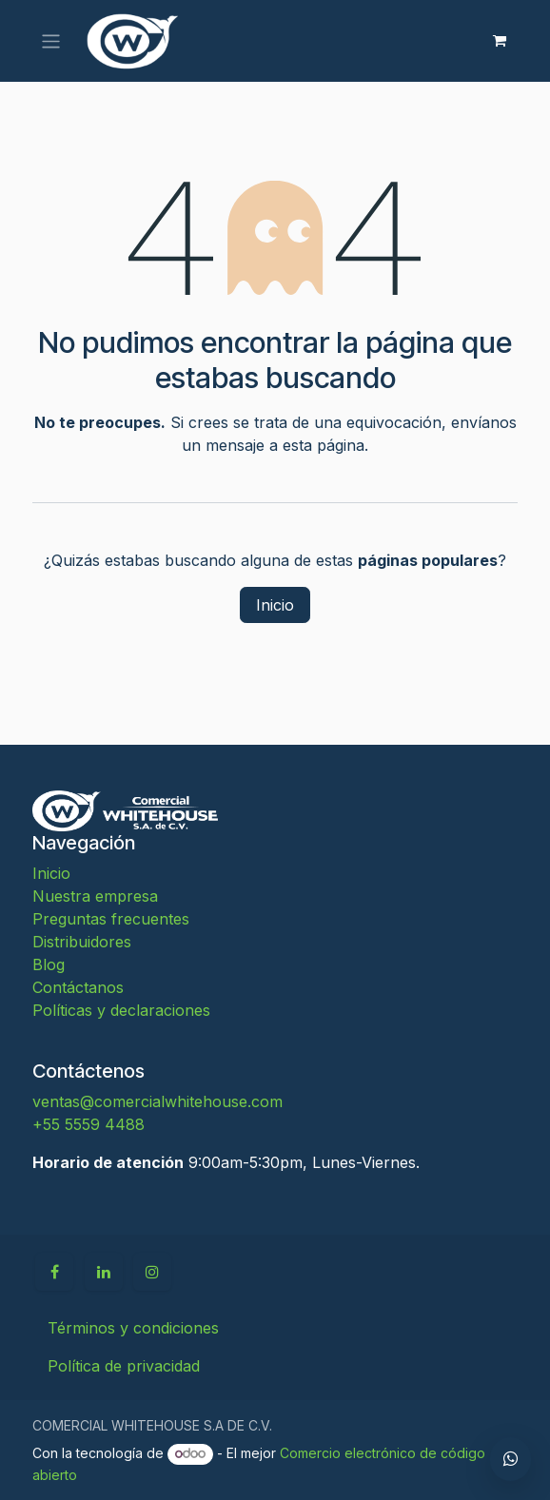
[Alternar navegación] (50, 40)
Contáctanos (78, 987)
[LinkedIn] (104, 1272)
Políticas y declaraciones (121, 1010)
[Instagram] (152, 1272)
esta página (323, 445)
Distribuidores (81, 941)
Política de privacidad (124, 1365)
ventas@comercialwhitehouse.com (157, 1101)
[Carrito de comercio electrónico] (499, 41)
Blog (48, 964)
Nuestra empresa (95, 896)
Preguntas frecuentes (110, 918)
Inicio (275, 604)
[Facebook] (54, 1272)
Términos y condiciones (133, 1327)
